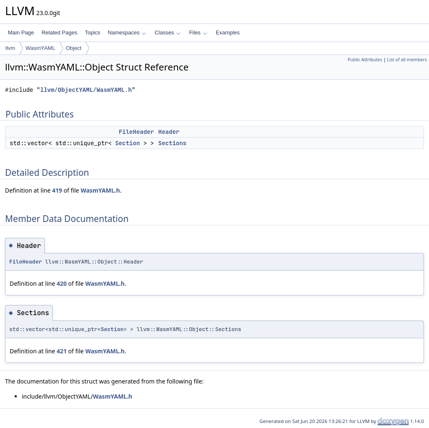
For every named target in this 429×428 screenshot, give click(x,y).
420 (62, 283)
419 (57, 190)
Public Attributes (365, 60)
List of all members (407, 60)
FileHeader (136, 132)
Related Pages (59, 32)
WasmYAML (40, 48)
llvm (10, 48)
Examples (228, 32)
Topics (92, 32)
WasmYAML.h (100, 190)
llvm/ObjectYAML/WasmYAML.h (86, 90)
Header (168, 132)
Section (127, 143)
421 (62, 351)
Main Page (21, 32)
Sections (172, 143)
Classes (168, 32)
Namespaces (127, 32)
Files (198, 32)
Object (74, 48)
